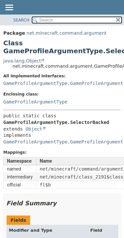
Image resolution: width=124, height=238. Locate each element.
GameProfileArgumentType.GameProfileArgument (63, 83)
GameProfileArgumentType (35, 101)
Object (33, 129)
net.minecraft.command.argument (66, 33)
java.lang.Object (22, 60)
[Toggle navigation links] (9, 8)
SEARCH (21, 20)
